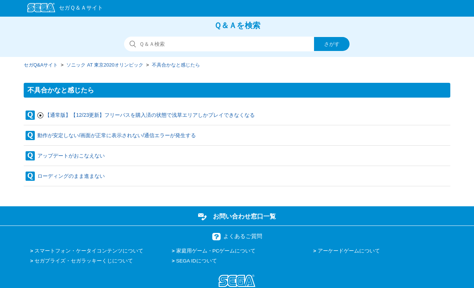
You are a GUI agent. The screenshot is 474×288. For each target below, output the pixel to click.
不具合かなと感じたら (176, 65)
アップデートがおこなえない (71, 156)
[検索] (237, 44)
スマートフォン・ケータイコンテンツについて (88, 251)
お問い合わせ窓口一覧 (244, 216)
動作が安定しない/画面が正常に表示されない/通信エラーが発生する (116, 135)
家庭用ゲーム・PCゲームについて (216, 251)
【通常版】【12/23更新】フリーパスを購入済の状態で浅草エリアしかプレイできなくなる (150, 115)
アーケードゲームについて (349, 251)
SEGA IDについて (196, 261)
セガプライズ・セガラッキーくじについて (83, 261)
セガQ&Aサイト (41, 65)
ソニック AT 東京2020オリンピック (104, 65)
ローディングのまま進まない (71, 176)
